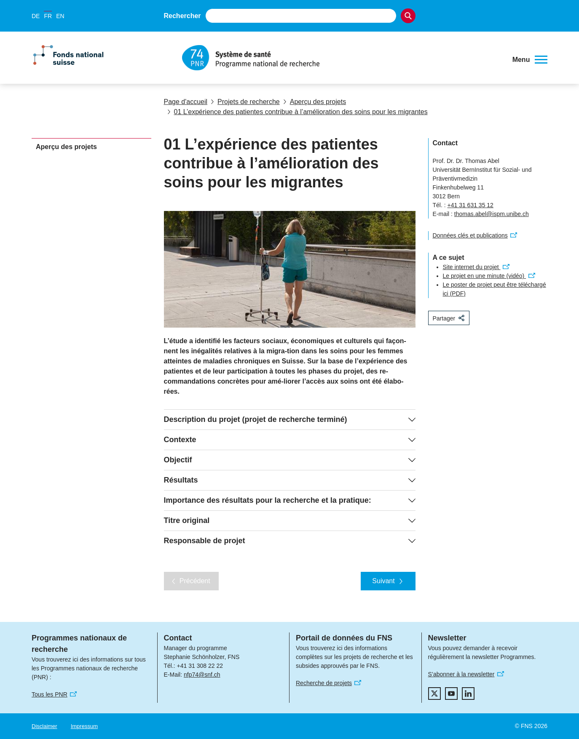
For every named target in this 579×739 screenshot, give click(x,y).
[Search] (408, 15)
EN (60, 16)
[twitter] (434, 693)
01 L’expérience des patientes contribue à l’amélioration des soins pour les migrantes (297, 111)
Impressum (84, 726)
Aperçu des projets (314, 101)
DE (36, 16)
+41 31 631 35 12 (470, 205)
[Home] (342, 57)
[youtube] (451, 693)
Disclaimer (44, 726)
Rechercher (182, 15)
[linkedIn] (468, 693)
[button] (529, 59)
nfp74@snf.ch (202, 674)
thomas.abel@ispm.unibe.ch (491, 214)
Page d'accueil (186, 101)
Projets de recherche (245, 101)
